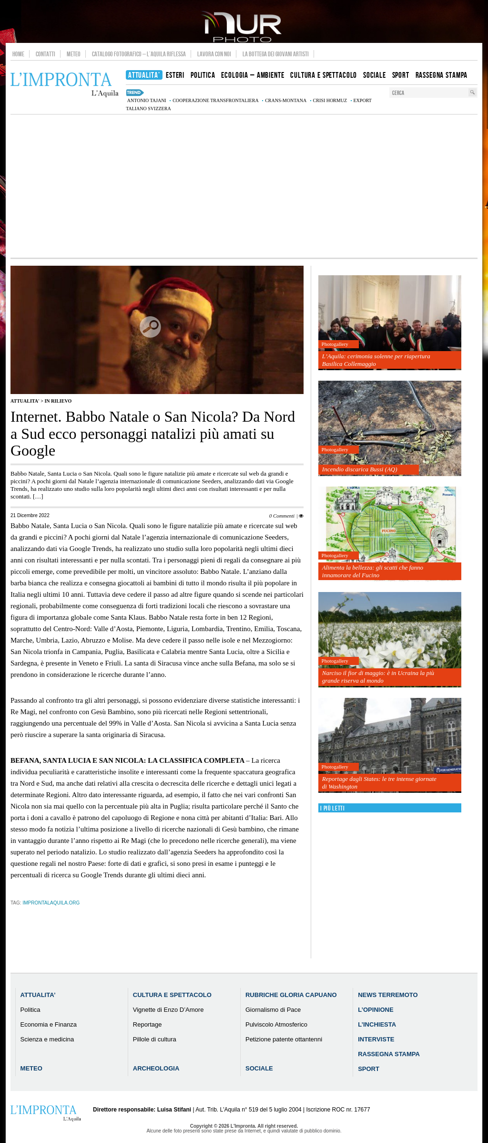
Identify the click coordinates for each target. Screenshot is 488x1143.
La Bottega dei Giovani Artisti (276, 54)
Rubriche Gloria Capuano (291, 994)
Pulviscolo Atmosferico (276, 1024)
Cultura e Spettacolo (172, 994)
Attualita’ (38, 994)
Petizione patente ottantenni (283, 1039)
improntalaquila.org (51, 902)
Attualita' (25, 401)
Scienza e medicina (47, 1039)
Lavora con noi (214, 54)
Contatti (45, 54)
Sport (368, 1068)
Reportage (147, 1024)
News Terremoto (387, 994)
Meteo (74, 54)
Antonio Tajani (146, 100)
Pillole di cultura (154, 1039)
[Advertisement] (244, 186)
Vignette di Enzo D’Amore (168, 1009)
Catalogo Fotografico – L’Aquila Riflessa (139, 54)
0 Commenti (282, 516)
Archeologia (156, 1068)
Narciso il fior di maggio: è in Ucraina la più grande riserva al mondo (378, 676)
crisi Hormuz (330, 100)
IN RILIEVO (57, 401)
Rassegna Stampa (389, 1054)
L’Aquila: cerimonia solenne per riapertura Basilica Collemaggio (376, 360)
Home (18, 54)
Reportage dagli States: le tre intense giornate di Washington (379, 782)
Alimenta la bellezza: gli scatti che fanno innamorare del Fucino (372, 571)
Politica (30, 1009)
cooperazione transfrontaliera (215, 100)
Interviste (376, 1039)
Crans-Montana (285, 100)
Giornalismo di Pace (273, 1009)
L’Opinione (375, 1009)
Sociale (259, 1068)
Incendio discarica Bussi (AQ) (359, 469)
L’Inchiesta (377, 1024)
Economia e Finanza (48, 1024)
